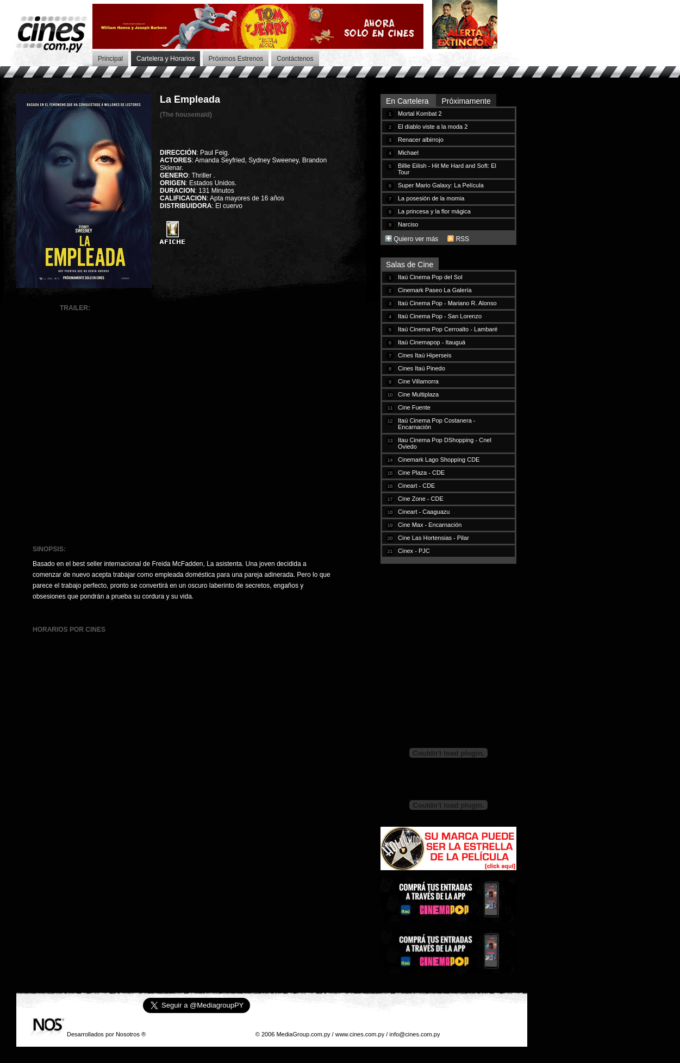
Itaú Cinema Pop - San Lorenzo (440, 316)
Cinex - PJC (414, 551)
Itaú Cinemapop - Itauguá (431, 342)
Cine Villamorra (418, 381)
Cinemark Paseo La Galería (435, 290)
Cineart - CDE (416, 485)
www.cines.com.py (359, 1034)
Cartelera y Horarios (165, 58)
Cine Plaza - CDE (421, 472)
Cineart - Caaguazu (424, 511)
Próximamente (465, 101)
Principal (110, 58)
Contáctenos (295, 58)
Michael (408, 152)
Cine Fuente (414, 407)
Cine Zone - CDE (421, 498)
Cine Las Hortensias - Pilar (433, 537)
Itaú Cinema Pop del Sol (430, 277)
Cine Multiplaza (418, 394)
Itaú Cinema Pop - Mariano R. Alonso (447, 303)
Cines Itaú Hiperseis (424, 355)
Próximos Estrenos (235, 58)
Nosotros (128, 1034)
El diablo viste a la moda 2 (432, 126)
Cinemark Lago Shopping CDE (438, 459)
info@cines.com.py (414, 1034)
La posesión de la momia (431, 198)
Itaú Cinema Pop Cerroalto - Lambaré (447, 329)
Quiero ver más (416, 239)
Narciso (408, 224)
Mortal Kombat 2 (420, 113)
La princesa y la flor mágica (434, 211)
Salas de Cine (409, 264)
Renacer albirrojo (421, 139)
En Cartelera (408, 101)
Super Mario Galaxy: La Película (441, 185)
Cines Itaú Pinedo (421, 368)
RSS (462, 239)
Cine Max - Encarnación (429, 524)
